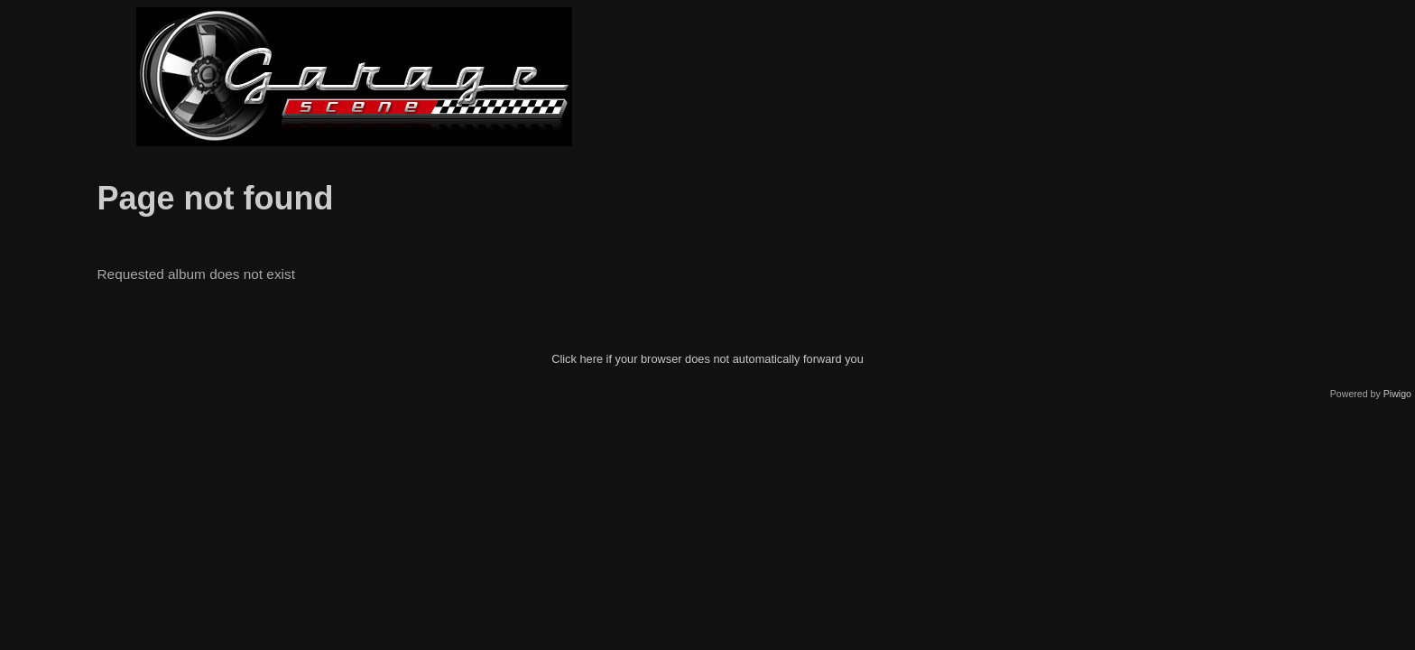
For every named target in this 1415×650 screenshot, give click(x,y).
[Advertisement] (1061, 76)
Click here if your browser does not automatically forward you (707, 359)
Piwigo (1397, 393)
